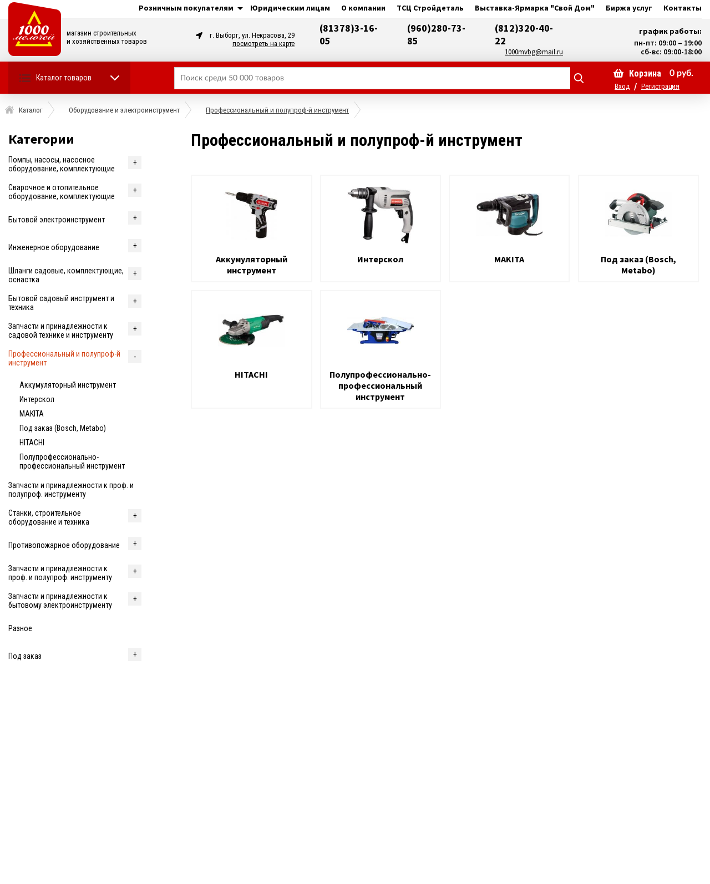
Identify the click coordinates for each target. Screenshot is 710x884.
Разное (20, 628)
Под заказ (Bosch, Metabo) (62, 428)
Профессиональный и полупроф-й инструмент (64, 358)
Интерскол (36, 399)
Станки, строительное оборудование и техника (48, 517)
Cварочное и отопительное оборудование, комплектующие (61, 192)
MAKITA (31, 413)
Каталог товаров (64, 77)
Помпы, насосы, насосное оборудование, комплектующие (61, 164)
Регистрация (660, 86)
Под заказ (25, 656)
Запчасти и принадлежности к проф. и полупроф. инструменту (71, 489)
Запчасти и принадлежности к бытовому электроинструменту (60, 600)
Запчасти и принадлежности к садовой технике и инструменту (60, 330)
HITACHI (31, 442)
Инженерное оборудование (53, 247)
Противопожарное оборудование (64, 545)
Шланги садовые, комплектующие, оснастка (66, 275)
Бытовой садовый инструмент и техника (61, 302)
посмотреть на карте (263, 43)
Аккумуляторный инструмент (67, 384)
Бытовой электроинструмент (56, 219)
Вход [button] (622, 86)
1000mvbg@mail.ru (534, 52)
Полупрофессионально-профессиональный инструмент (72, 461)
